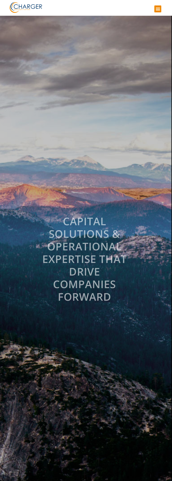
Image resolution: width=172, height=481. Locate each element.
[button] (157, 8)
